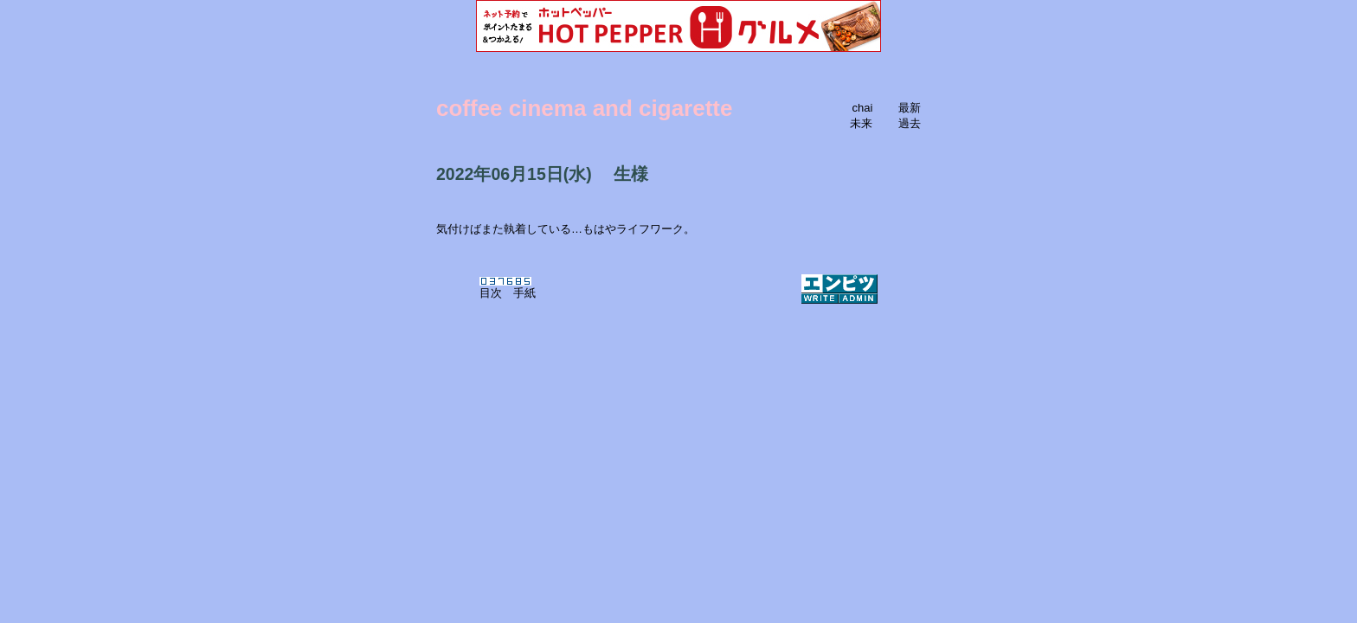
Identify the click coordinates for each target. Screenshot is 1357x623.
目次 (490, 292)
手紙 (524, 292)
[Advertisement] (678, 396)
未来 (861, 123)
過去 (909, 123)
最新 (909, 107)
